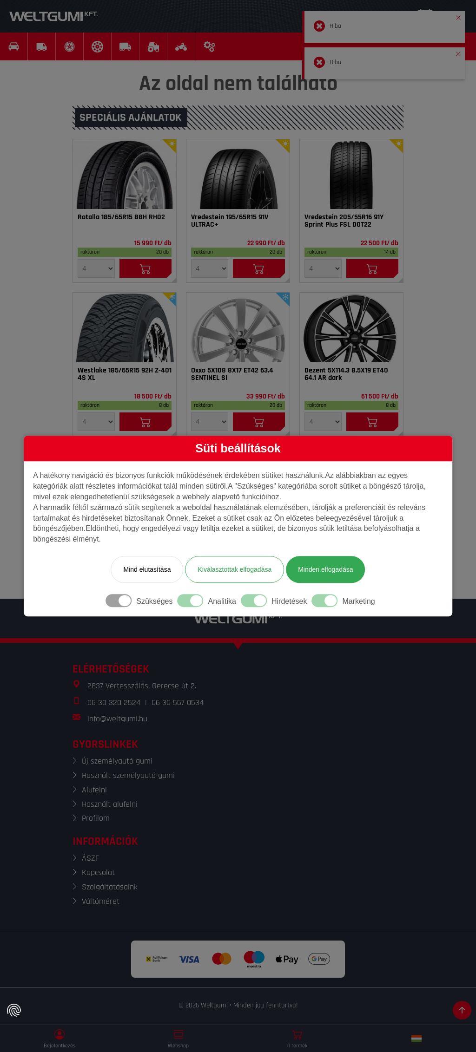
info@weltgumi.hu (117, 718)
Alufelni (94, 789)
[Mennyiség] (96, 268)
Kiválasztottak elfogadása (234, 569)
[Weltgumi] (53, 16)
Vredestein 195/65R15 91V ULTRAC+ (229, 221)
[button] (458, 15)
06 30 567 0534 (178, 702)
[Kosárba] (145, 268)
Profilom (96, 818)
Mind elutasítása (147, 569)
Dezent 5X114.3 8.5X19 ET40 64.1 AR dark (346, 374)
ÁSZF (90, 858)
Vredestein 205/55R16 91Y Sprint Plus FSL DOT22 (343, 221)
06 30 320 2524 (113, 702)
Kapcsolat (98, 872)
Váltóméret (100, 901)
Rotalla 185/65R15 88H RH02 (121, 217)
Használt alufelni (110, 804)
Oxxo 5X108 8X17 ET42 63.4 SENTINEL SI (232, 374)
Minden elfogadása (325, 569)
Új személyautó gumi (117, 761)
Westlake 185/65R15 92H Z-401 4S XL (125, 374)
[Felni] (238, 327)
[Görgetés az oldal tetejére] (462, 1010)
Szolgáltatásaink (110, 887)
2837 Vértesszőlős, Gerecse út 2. (141, 685)
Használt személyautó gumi (128, 775)
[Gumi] (124, 174)
